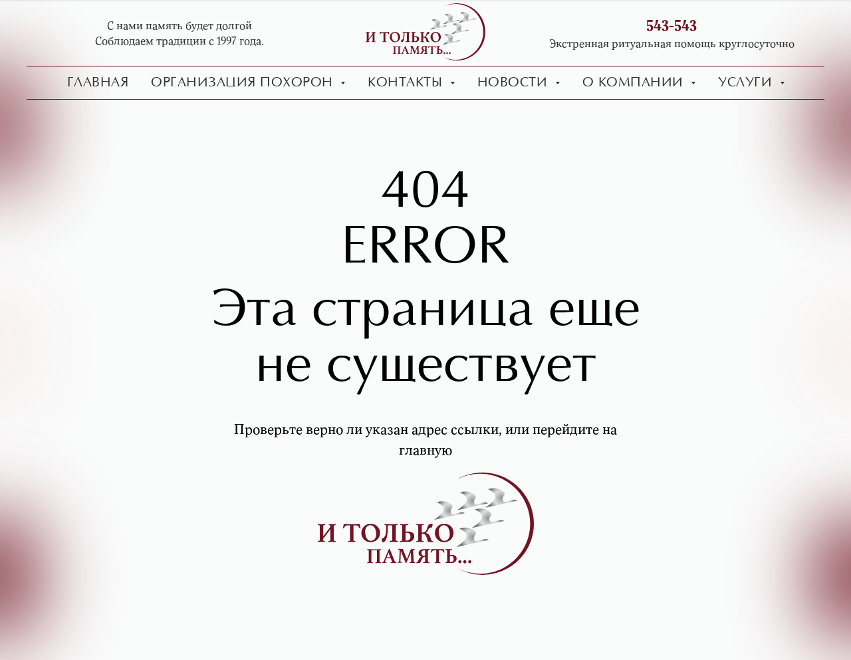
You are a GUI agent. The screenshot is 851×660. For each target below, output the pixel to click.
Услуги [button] (747, 83)
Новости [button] (514, 83)
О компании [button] (635, 83)
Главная (98, 83)
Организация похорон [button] (244, 83)
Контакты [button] (407, 83)
